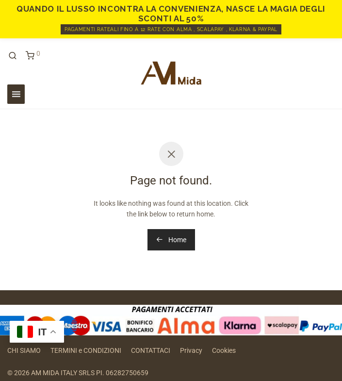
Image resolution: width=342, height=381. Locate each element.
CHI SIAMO (24, 350)
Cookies (224, 350)
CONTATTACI (150, 350)
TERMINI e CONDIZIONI (85, 350)
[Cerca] (16, 55)
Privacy (191, 350)
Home (171, 240)
